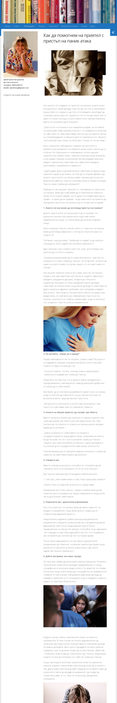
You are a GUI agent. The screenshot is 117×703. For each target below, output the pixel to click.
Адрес (92, 26)
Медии (41, 26)
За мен (7, 26)
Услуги (16, 26)
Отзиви (84, 26)
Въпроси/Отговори (69, 26)
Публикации (29, 26)
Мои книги (53, 26)
